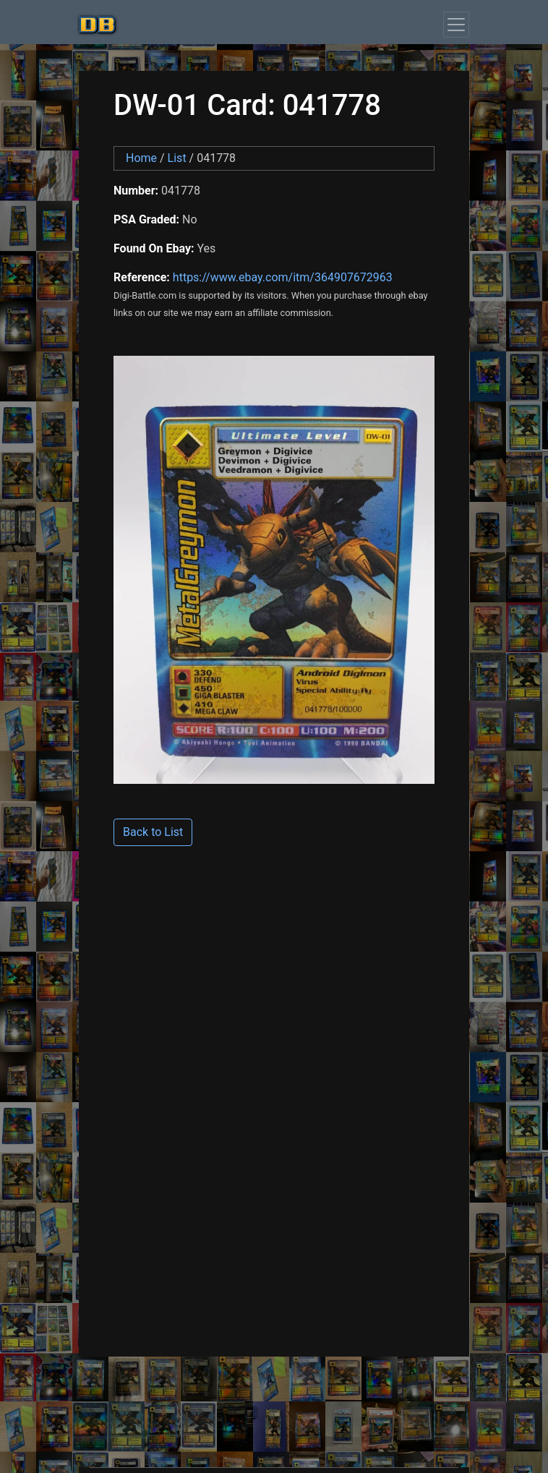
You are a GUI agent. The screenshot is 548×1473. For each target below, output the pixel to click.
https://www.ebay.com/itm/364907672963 (283, 277)
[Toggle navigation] (456, 25)
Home (141, 158)
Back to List (153, 832)
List (177, 158)
